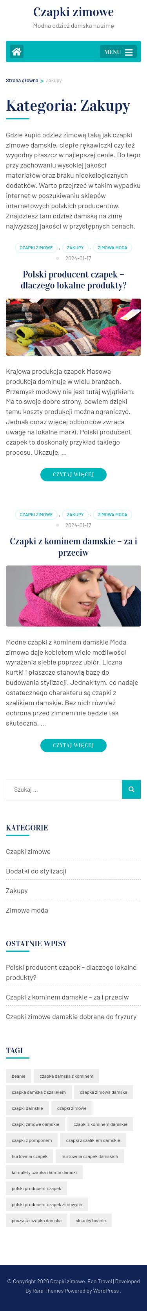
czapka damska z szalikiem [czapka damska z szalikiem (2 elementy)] (39, 1092)
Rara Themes (48, 1290)
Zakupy (75, 247)
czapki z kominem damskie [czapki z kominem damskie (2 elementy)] (100, 1124)
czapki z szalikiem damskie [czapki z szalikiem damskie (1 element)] (93, 1140)
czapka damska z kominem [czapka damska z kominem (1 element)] (66, 1076)
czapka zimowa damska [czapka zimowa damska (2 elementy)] (103, 1092)
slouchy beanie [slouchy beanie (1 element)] (91, 1220)
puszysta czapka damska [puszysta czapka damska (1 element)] (37, 1220)
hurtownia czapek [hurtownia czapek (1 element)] (29, 1156)
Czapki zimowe (73, 12)
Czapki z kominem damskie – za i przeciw (73, 547)
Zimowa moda (112, 247)
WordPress (106, 1290)
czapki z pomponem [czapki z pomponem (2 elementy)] (32, 1140)
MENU (118, 52)
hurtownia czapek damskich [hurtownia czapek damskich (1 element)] (90, 1156)
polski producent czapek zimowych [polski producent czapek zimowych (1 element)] (47, 1204)
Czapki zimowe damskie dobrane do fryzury (71, 1016)
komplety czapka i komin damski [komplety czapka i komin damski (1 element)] (44, 1172)
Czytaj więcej (73, 475)
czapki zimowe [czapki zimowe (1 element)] (72, 1108)
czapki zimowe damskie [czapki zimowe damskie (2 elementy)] (35, 1124)
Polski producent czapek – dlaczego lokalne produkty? (74, 280)
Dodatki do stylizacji (36, 870)
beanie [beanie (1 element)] (18, 1076)
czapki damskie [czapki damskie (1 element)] (27, 1108)
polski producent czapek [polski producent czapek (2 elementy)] (36, 1188)
